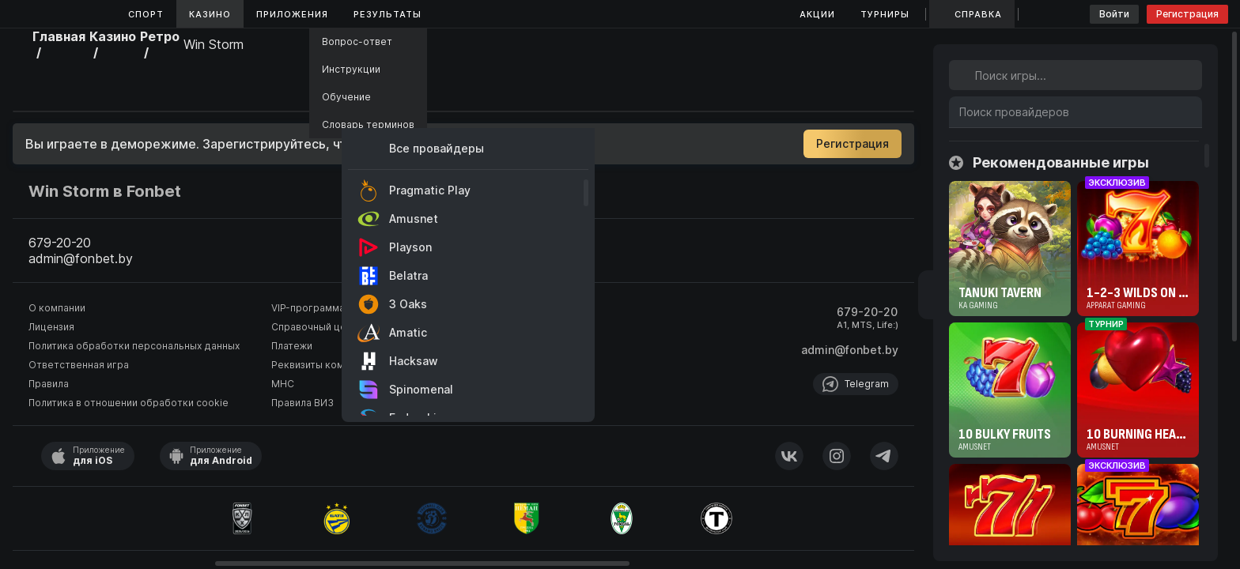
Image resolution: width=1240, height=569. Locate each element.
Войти (1114, 14)
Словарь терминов (368, 124)
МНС (282, 384)
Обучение (346, 97)
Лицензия (51, 327)
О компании (56, 308)
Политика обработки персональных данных (134, 346)
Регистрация (1187, 14)
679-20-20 (867, 311)
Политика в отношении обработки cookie (128, 403)
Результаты (387, 14)
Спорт (146, 14)
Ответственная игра (78, 365)
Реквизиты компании (321, 365)
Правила (48, 384)
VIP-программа (308, 308)
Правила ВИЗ (302, 403)
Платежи (291, 346)
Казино (210, 14)
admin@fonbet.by (849, 349)
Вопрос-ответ (357, 41)
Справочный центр (317, 327)
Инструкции (351, 69)
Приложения (292, 14)
